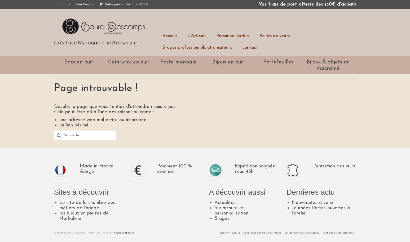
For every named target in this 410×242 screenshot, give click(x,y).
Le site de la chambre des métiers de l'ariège (87, 205)
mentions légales (229, 232)
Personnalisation (232, 36)
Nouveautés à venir (312, 202)
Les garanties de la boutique (301, 232)
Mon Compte (85, 4)
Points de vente (274, 36)
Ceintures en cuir (128, 62)
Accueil (169, 36)
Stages (222, 218)
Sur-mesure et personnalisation (231, 211)
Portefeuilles (278, 62)
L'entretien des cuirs (333, 166)
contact (250, 47)
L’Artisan (196, 36)
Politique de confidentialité (339, 232)
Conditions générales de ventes (262, 232)
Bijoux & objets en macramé (328, 65)
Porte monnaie (178, 62)
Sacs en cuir (78, 62)
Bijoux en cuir (228, 62)
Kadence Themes (124, 232)
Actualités (225, 202)
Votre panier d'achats (124, 4)
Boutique (63, 4)
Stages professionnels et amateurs (197, 47)
